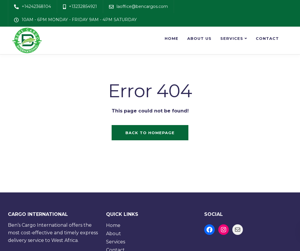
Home (171, 38)
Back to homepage (150, 132)
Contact (267, 38)
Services (231, 38)
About (113, 233)
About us (199, 38)
